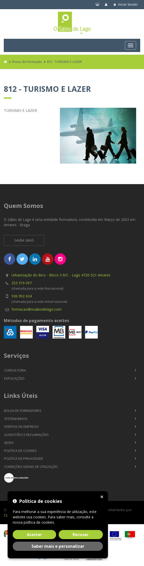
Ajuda (8, 442)
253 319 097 (21, 282)
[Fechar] (102, 496)
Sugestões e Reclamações (26, 434)
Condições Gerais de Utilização (31, 466)
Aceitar (34, 534)
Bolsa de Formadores (22, 410)
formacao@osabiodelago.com (36, 309)
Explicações (14, 378)
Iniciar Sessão (126, 4)
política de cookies (39, 522)
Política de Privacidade (23, 458)
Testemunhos (15, 418)
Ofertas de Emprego (21, 426)
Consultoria (15, 370)
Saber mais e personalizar (57, 546)
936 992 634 (21, 296)
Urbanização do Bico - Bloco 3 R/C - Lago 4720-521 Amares (60, 275)
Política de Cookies (20, 450)
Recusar (81, 534)
